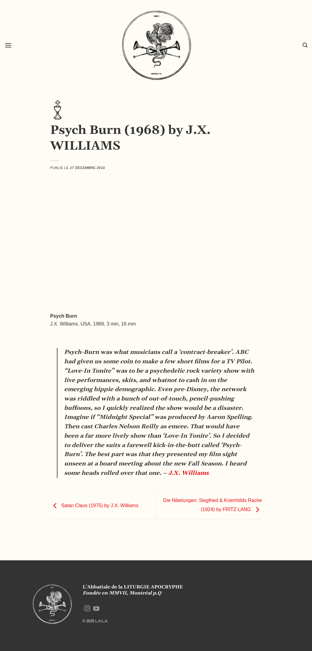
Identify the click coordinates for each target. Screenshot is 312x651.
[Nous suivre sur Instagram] (87, 609)
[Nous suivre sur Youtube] (96, 609)
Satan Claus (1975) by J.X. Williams (94, 505)
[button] (8, 45)
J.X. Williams (188, 473)
